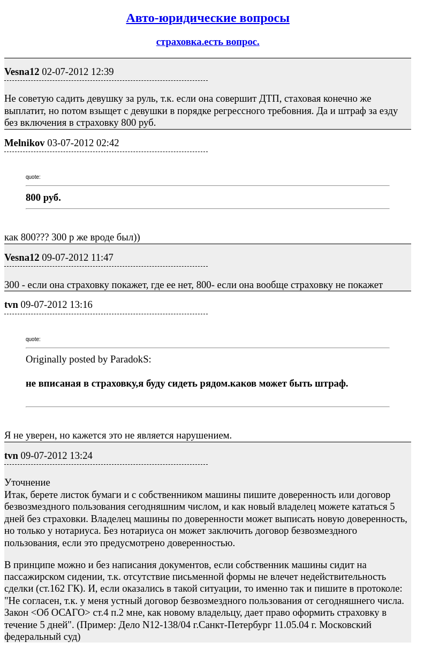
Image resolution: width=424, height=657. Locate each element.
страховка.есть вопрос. (208, 41)
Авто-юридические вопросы (208, 18)
